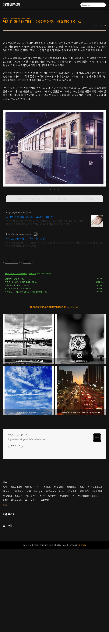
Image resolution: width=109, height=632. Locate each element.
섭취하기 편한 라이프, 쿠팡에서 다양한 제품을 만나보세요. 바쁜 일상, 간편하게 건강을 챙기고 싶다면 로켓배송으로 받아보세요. (54, 327)
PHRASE (32, 356)
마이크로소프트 (95, 569)
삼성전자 (46, 583)
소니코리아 (31, 578)
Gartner (65, 578)
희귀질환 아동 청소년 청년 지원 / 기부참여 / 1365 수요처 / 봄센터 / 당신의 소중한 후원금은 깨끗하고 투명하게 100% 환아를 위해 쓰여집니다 (45, 305)
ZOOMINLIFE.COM (19, 518)
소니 (62, 574)
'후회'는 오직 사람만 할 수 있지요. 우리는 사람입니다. (24, 375)
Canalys (8, 578)
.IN (29, 574)
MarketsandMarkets (89, 578)
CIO (82, 569)
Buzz (35, 583)
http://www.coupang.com (19, 317)
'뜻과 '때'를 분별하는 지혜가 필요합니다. (19, 365)
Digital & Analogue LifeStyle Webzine (26, 522)
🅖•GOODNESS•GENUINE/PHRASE (18, 18)
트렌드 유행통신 (33, 569)
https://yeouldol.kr (15, 295)
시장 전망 (85, 574)
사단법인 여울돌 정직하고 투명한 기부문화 (30, 300)
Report (7, 574)
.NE (6, 569)
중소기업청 (17, 569)
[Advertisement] (54, 59)
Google (38, 574)
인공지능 (20, 574)
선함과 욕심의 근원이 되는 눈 (15, 368)
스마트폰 (72, 574)
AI (27, 583)
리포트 (48, 569)
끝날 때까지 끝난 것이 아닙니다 (16, 362)
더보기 (5, 588)
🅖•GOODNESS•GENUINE (16, 356)
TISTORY (82, 628)
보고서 (19, 578)
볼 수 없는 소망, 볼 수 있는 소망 (16, 371)
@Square (51, 574)
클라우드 (53, 578)
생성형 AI (72, 569)
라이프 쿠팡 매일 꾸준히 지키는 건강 (27, 321)
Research (17, 583)
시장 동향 (98, 574)
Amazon (59, 569)
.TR (6, 583)
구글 (43, 578)
